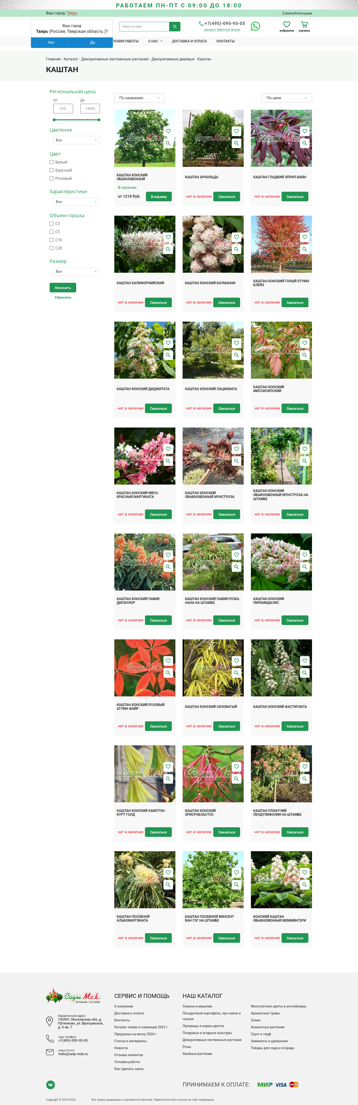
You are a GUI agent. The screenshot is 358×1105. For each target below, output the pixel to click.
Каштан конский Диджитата (143, 389)
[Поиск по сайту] (144, 26)
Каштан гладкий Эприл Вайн (279, 177)
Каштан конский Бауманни (210, 283)
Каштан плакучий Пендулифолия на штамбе (277, 813)
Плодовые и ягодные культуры (207, 1033)
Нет (51, 42)
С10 (58, 240)
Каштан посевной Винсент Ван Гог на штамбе (209, 919)
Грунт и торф (261, 1034)
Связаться (226, 197)
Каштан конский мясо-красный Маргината (138, 495)
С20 (58, 248)
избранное (287, 26)
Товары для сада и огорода (272, 1048)
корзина (304, 26)
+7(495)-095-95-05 (222, 23)
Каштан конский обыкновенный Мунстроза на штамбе (280, 495)
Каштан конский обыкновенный (132, 177)
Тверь (72, 13)
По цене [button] (274, 98)
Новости (121, 1048)
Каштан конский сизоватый (211, 707)
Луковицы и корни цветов (203, 1026)
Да (92, 42)
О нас (153, 41)
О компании (123, 1006)
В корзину (159, 197)
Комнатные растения (267, 1027)
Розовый (63, 178)
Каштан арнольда (201, 177)
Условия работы (124, 41)
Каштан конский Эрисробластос (200, 813)
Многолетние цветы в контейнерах (278, 1006)
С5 (57, 232)
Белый (61, 162)
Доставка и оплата (189, 41)
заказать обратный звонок (222, 29)
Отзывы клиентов (128, 1055)
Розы (187, 1047)
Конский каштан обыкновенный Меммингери (279, 919)
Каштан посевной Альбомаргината (133, 919)
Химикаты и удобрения (269, 1041)
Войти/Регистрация (297, 13)
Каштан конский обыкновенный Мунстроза (210, 495)
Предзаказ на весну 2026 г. (135, 1034)
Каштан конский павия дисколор (138, 601)
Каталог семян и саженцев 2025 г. (141, 1027)
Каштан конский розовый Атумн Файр (141, 707)
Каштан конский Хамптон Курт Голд (141, 813)
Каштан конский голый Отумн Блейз (281, 283)
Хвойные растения (197, 1054)
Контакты (226, 41)
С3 (57, 223)
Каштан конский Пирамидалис (268, 601)
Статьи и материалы (130, 1041)
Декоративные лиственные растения (212, 1040)
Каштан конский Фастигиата (280, 707)
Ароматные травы (265, 1013)
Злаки (255, 1020)
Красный (63, 170)
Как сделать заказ (129, 1069)
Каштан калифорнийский (140, 283)
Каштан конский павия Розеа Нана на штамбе (212, 601)
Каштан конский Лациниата (211, 389)
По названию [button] (131, 98)
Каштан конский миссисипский (268, 389)
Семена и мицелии (197, 1006)
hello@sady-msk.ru (73, 1054)
